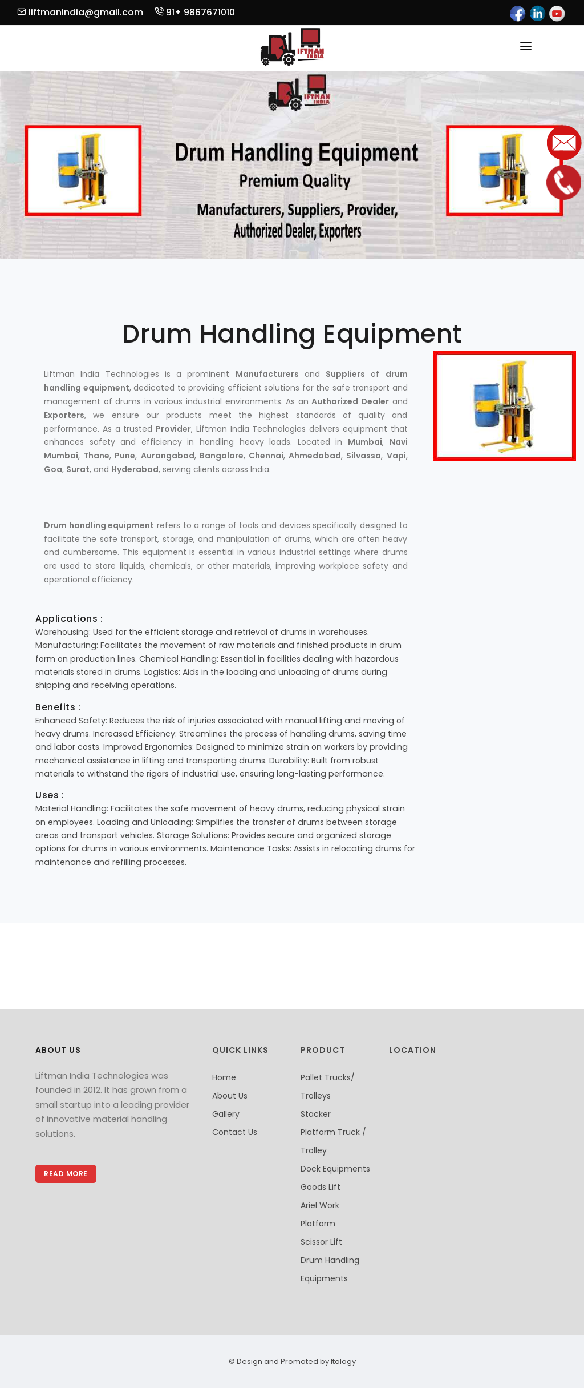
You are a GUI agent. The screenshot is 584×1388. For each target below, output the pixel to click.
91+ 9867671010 (195, 12)
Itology (342, 1361)
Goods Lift (320, 1187)
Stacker (316, 1114)
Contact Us (234, 1132)
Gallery (226, 1114)
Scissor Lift (321, 1242)
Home (224, 1077)
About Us (230, 1095)
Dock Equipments (335, 1168)
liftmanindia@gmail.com (80, 12)
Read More (66, 1173)
